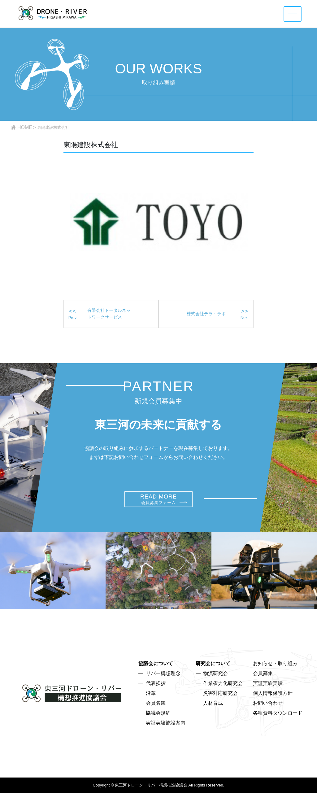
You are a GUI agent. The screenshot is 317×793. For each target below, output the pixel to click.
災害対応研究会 (220, 693)
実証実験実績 (268, 683)
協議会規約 (158, 713)
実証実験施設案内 (165, 722)
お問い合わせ (268, 703)
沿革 (151, 693)
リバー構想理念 (163, 673)
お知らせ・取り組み (275, 663)
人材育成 (213, 703)
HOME (24, 127)
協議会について (155, 663)
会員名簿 (156, 703)
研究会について (213, 663)
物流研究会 (215, 673)
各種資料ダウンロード (277, 713)
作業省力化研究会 (223, 683)
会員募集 (263, 673)
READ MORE (158, 499)
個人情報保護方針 (273, 693)
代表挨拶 (156, 683)
